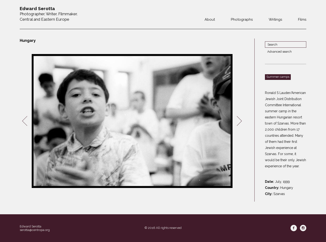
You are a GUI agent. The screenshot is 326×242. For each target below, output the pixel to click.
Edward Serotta (30, 226)
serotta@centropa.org (35, 230)
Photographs (242, 19)
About (210, 19)
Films (302, 19)
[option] (132, 121)
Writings (275, 19)
